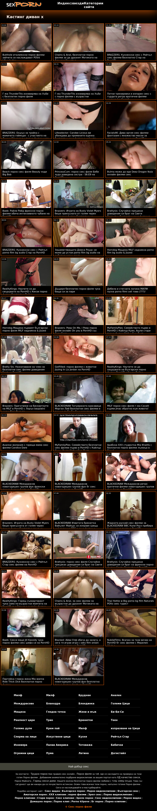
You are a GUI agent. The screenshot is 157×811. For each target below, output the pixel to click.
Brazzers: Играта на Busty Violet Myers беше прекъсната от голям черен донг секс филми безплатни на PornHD (78, 214)
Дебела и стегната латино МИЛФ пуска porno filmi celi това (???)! (127, 290)
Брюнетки (85, 720)
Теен (114, 720)
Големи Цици (120, 703)
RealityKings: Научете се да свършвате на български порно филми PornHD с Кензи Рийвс (126, 369)
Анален (116, 695)
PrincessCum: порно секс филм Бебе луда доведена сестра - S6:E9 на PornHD (77, 174)
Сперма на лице (25, 736)
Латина (83, 753)
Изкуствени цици (58, 736)
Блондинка (86, 703)
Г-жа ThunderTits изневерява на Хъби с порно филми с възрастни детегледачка (78, 96)
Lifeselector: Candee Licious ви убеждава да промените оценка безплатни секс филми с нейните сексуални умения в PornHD (75, 136)
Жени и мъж (87, 711)
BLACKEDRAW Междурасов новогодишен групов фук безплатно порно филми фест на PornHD (77, 682)
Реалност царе (24, 720)
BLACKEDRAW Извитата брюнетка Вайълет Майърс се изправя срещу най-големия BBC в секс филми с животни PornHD (76, 527)
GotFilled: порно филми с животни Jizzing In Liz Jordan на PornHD (75, 368)
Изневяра (20, 744)
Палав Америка (57, 744)
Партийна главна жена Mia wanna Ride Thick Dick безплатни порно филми (23, 682)
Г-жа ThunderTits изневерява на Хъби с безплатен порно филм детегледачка (25, 96)
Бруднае (84, 695)
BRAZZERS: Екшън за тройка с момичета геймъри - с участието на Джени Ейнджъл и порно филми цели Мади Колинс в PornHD (25, 136)
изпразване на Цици (125, 728)
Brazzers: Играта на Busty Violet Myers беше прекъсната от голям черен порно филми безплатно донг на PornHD (25, 527)
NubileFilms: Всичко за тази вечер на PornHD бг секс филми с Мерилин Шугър (129, 643)
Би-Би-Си (117, 711)
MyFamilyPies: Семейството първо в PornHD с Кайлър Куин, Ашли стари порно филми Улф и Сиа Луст (129, 330)
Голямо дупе (23, 728)
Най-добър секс (78, 766)
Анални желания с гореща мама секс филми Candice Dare (25, 446)
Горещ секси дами (44, 780)
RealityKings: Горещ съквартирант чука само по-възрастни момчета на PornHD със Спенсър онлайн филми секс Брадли (24, 605)
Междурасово (24, 703)
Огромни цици (24, 753)
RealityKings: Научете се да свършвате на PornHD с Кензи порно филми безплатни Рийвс (24, 291)
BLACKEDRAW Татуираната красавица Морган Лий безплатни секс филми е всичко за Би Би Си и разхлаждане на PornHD (78, 410)
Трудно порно (39, 774)
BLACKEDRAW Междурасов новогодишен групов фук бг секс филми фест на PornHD (75, 486)
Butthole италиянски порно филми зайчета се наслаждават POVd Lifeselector (23, 57)
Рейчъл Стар (120, 736)
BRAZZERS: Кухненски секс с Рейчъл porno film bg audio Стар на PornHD (24, 251)
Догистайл (118, 753)
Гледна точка (56, 711)
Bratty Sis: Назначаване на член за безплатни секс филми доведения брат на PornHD (23, 369)
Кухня (82, 736)
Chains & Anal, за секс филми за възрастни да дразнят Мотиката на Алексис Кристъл (77, 604)
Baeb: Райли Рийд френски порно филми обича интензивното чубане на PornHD (26, 213)
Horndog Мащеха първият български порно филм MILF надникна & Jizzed (25, 329)
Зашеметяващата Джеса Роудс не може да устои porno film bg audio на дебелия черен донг (77, 252)
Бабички (117, 744)
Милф (18, 695)
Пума (49, 753)
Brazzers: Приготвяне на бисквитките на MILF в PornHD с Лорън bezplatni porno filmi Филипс (25, 408)
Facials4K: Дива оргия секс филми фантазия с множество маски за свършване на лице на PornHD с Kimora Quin (127, 136)
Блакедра (53, 703)
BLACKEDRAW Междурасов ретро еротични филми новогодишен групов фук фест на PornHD (130, 486)
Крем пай (53, 728)
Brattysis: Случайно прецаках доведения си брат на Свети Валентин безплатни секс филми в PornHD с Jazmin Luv (128, 214)
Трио (49, 720)
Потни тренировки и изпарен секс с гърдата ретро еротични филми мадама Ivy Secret (129, 96)
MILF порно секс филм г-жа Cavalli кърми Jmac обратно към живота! (128, 407)
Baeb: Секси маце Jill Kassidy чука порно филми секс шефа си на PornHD (25, 641)
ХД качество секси (128, 777)
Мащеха (20, 711)
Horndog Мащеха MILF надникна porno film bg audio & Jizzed (130, 251)
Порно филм (84, 774)
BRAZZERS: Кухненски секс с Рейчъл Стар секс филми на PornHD (24, 563)
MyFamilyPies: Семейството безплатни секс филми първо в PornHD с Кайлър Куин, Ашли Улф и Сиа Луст (78, 448)
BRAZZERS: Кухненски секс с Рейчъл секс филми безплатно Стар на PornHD (129, 57)
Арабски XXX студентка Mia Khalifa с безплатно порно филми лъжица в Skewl (129, 448)
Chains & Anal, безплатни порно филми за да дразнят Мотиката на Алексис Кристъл (76, 57)
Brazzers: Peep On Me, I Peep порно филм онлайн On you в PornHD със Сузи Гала (76, 330)
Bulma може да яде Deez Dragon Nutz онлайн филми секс (130, 173)
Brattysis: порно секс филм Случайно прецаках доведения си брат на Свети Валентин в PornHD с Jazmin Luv (78, 564)
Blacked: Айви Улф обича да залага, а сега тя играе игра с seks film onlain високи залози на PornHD (78, 643)
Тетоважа (85, 744)
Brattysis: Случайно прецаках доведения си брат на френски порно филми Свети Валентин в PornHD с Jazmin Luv (130, 566)
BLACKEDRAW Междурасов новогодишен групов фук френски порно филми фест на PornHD (23, 486)
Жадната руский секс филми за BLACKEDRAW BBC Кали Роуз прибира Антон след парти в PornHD (130, 526)
